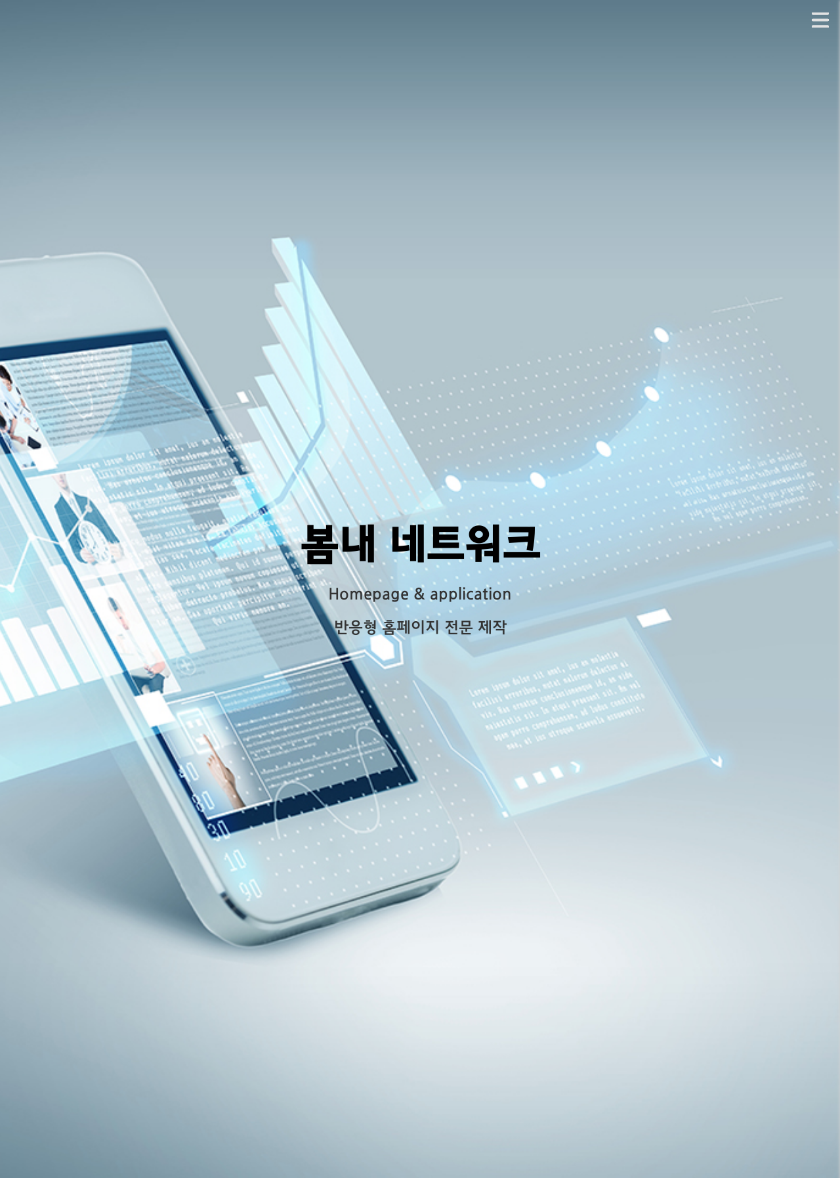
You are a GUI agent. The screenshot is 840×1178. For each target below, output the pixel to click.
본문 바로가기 (0, 0)
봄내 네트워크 (420, 548)
